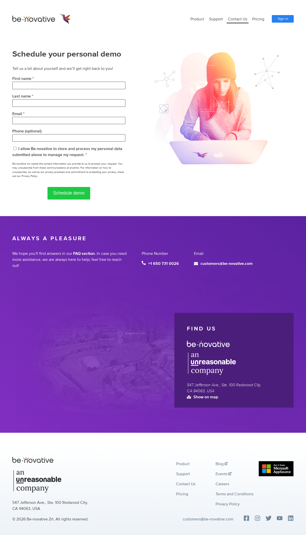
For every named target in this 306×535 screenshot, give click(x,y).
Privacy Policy (228, 504)
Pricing (258, 19)
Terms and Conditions (234, 494)
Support (216, 19)
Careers (222, 484)
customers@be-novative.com (223, 264)
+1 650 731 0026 (160, 264)
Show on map (202, 397)
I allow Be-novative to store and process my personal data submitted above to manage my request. (67, 152)
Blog (222, 464)
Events (223, 474)
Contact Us (237, 19)
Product (197, 19)
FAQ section (84, 254)
